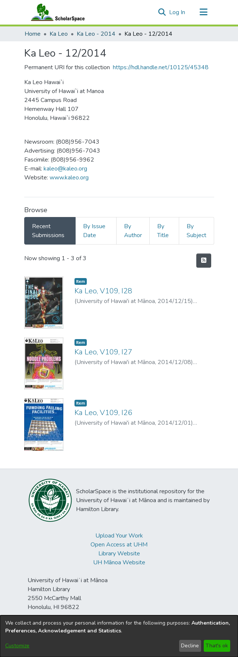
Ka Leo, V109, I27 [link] (103, 352)
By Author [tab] (133, 230)
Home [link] (33, 34)
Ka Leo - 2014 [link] (96, 34)
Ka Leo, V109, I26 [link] (103, 413)
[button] (162, 12)
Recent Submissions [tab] (48, 230)
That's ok (217, 645)
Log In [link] (177, 12)
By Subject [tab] (196, 230)
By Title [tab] (163, 230)
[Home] (56, 12)
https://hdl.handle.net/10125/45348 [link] (161, 67)
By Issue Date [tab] (94, 230)
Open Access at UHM (119, 544)
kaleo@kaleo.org (65, 169)
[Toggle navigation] (203, 12)
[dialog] (119, 636)
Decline (190, 645)
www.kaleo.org (69, 177)
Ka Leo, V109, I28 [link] (103, 291)
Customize (17, 645)
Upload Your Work (119, 536)
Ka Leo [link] (59, 34)
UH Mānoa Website (119, 562)
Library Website (119, 553)
